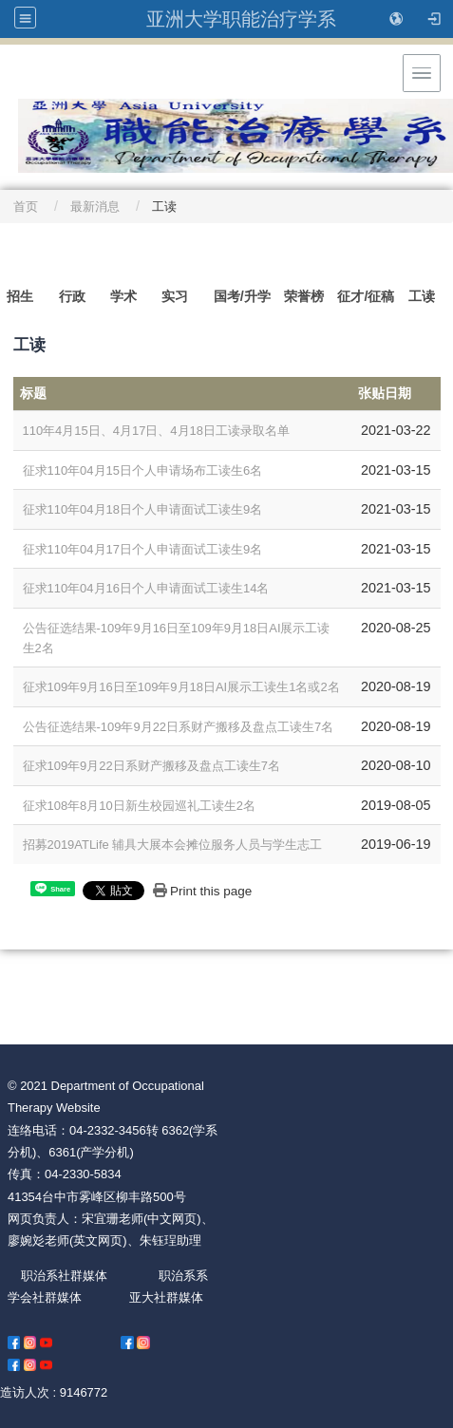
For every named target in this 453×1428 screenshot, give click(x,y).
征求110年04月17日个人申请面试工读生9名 (143, 549)
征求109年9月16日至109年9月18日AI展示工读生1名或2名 (181, 687)
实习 (174, 296)
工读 (421, 296)
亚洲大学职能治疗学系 (241, 19)
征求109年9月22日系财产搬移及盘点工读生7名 (151, 766)
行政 (72, 296)
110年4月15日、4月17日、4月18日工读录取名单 (156, 430)
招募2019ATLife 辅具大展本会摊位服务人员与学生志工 (173, 844)
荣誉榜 (304, 296)
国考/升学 (242, 296)
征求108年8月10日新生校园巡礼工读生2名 (139, 806)
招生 (20, 296)
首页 (25, 206)
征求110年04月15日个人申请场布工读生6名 (143, 470)
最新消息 (95, 206)
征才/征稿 (365, 296)
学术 (123, 296)
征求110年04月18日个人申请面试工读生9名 (143, 509)
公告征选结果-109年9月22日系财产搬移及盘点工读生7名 (178, 727)
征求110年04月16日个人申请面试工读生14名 (146, 588)
